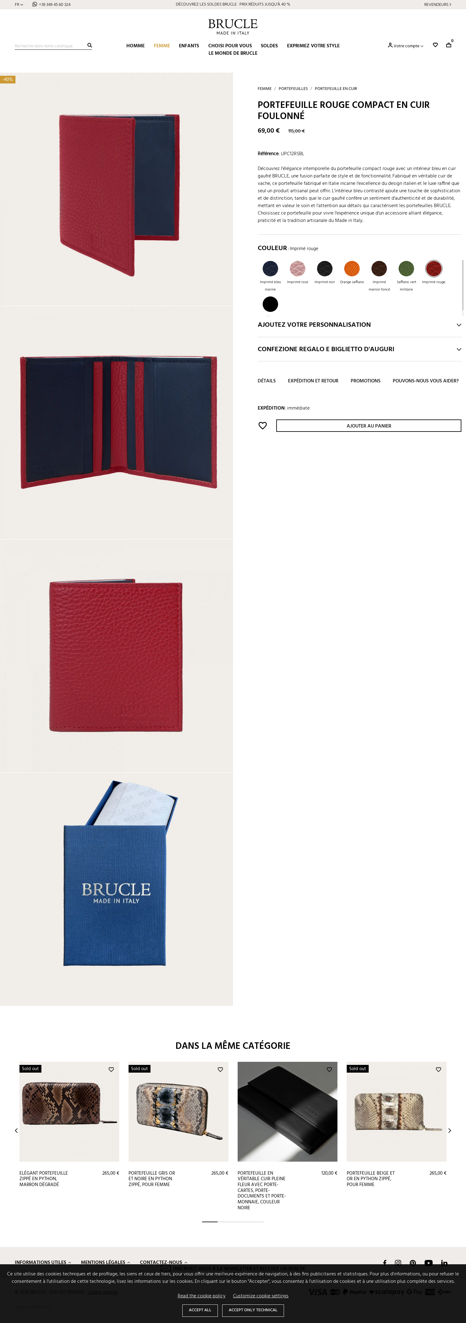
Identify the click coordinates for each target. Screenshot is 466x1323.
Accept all (200, 1310)
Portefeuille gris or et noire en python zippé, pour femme (152, 1179)
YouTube (429, 1263)
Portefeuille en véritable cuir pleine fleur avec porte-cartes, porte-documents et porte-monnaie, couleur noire (262, 1191)
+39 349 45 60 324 (54, 4)
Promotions (365, 381)
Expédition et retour (313, 381)
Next (449, 1130)
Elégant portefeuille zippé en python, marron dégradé (43, 1179)
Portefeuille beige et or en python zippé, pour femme (371, 1179)
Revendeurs (436, 4)
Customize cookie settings (261, 1296)
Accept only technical (253, 1310)
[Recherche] (53, 46)
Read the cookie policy (202, 1296)
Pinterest (413, 1263)
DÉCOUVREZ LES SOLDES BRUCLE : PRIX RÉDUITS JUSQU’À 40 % (233, 4)
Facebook (384, 1263)
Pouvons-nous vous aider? (426, 381)
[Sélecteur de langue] (19, 5)
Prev (16, 1130)
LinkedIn (444, 1263)
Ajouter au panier (369, 426)
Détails (267, 381)
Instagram (398, 1263)
